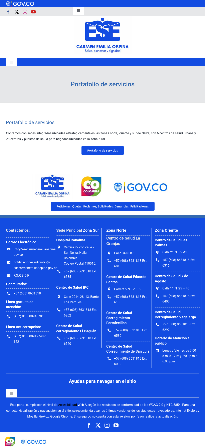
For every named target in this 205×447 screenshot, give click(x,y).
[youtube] (33, 12)
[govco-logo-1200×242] (20, 2)
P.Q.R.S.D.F (21, 275)
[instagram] (25, 12)
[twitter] (16, 12)
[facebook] (8, 12)
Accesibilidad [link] (67, 405)
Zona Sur (91, 230)
